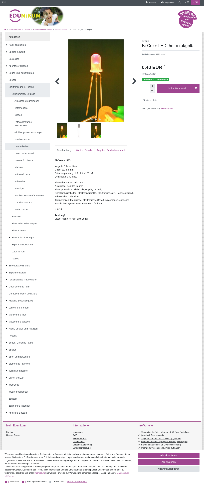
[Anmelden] (150, 2)
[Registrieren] (167, 2)
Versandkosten (167, 108)
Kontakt (9, 432)
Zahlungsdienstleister (37, 481)
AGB (75, 435)
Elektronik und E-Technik (19, 30)
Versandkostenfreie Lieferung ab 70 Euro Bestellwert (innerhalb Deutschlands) (165, 433)
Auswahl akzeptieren (168, 468)
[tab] (64, 150)
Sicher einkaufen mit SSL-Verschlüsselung (161, 445)
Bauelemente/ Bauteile (42, 30)
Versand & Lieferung (82, 445)
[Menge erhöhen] (152, 86)
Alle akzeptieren (168, 455)
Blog (3, 2)
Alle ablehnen (169, 462)
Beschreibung (64, 150)
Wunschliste (150, 100)
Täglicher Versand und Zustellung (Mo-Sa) (161, 438)
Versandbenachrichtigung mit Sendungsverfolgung (164, 441)
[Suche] (179, 2)
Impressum (78, 432)
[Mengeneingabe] (146, 88)
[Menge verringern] (152, 90)
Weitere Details (84, 150)
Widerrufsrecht (80, 438)
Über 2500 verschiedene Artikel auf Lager (160, 448)
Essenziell (14, 481)
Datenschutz (79, 441)
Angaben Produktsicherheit (111, 150)
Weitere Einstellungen (77, 481)
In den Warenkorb (182, 88)
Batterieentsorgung (82, 448)
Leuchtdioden (61, 30)
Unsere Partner (13, 435)
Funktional (59, 481)
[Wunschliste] (187, 2)
